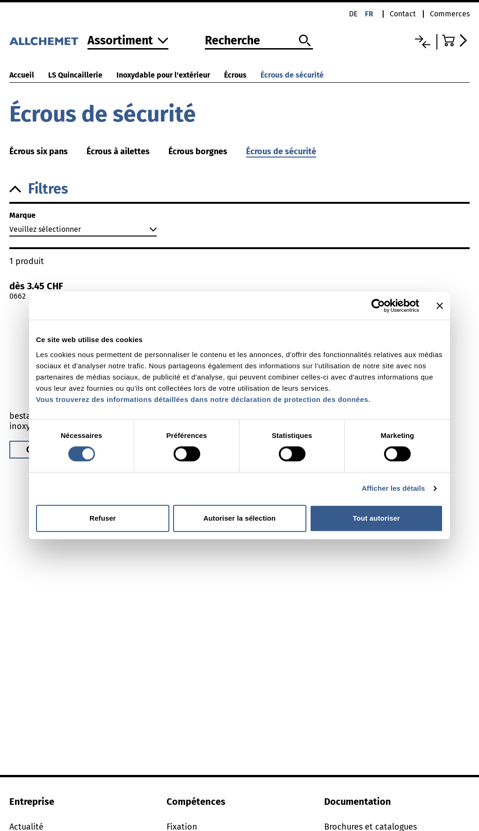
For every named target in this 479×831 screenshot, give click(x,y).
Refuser (102, 518)
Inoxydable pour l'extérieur (163, 75)
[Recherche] (259, 41)
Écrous (235, 75)
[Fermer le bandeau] (439, 305)
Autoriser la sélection (239, 518)
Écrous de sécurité (292, 75)
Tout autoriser (376, 518)
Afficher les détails (393, 488)
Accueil (21, 75)
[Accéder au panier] (456, 40)
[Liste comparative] (422, 42)
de (353, 13)
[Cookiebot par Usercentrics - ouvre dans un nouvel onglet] (378, 306)
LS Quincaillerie (75, 75)
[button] (239, 189)
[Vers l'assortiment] (127, 41)
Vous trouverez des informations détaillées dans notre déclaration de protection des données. (203, 399)
